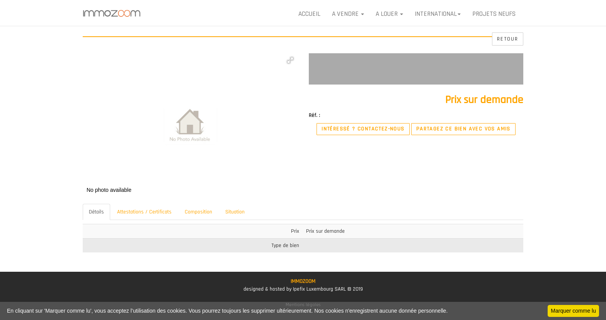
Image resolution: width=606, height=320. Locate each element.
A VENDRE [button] (348, 14)
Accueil (309, 14)
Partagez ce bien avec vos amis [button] (463, 128)
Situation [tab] (235, 211)
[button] (290, 60)
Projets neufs (494, 14)
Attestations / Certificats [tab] (144, 211)
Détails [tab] (96, 211)
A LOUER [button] (389, 14)
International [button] (438, 14)
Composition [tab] (198, 211)
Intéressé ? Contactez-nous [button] (363, 128)
